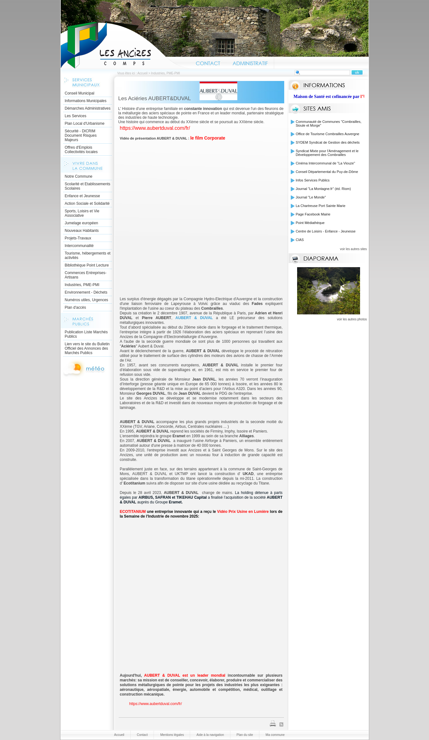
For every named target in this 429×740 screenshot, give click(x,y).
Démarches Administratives (87, 108)
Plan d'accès (75, 307)
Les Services (76, 116)
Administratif (250, 62)
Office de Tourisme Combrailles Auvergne (327, 134)
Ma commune (275, 735)
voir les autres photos (352, 319)
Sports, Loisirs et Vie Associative (82, 213)
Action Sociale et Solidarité (87, 203)
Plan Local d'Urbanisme (84, 123)
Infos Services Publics (313, 180)
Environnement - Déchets (86, 292)
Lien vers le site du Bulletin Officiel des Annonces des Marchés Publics (87, 348)
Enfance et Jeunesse (82, 196)
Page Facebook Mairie (313, 214)
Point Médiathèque (310, 223)
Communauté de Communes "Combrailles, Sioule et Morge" (329, 123)
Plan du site (245, 735)
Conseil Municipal (79, 93)
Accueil (125, 45)
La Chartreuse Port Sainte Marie (321, 206)
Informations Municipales (86, 101)
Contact (208, 62)
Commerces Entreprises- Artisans (86, 275)
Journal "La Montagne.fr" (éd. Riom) (323, 189)
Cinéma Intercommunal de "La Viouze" (325, 163)
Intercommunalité (79, 246)
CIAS (300, 240)
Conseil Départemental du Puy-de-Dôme (327, 172)
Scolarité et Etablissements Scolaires (87, 186)
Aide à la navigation (210, 735)
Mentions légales (172, 735)
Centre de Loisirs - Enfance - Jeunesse (326, 231)
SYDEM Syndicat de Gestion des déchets (328, 142)
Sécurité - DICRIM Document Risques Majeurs (81, 135)
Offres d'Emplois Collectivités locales (81, 149)
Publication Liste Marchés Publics (86, 334)
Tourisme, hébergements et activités (87, 255)
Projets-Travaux (78, 238)
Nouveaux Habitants (82, 230)
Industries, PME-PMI (82, 285)
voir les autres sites (353, 249)
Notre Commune (79, 176)
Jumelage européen (81, 223)
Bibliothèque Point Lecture (87, 265)
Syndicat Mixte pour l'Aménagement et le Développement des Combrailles (327, 153)
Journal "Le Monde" (311, 197)
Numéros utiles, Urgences (86, 300)
